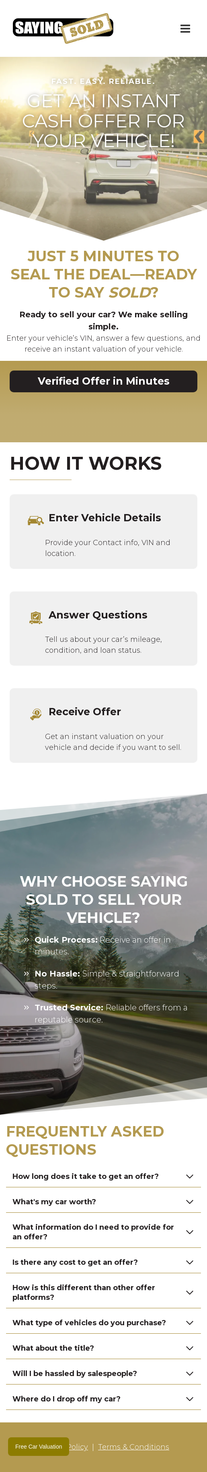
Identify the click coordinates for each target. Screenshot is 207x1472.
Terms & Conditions (133, 1447)
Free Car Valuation (38, 1446)
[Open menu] (185, 28)
